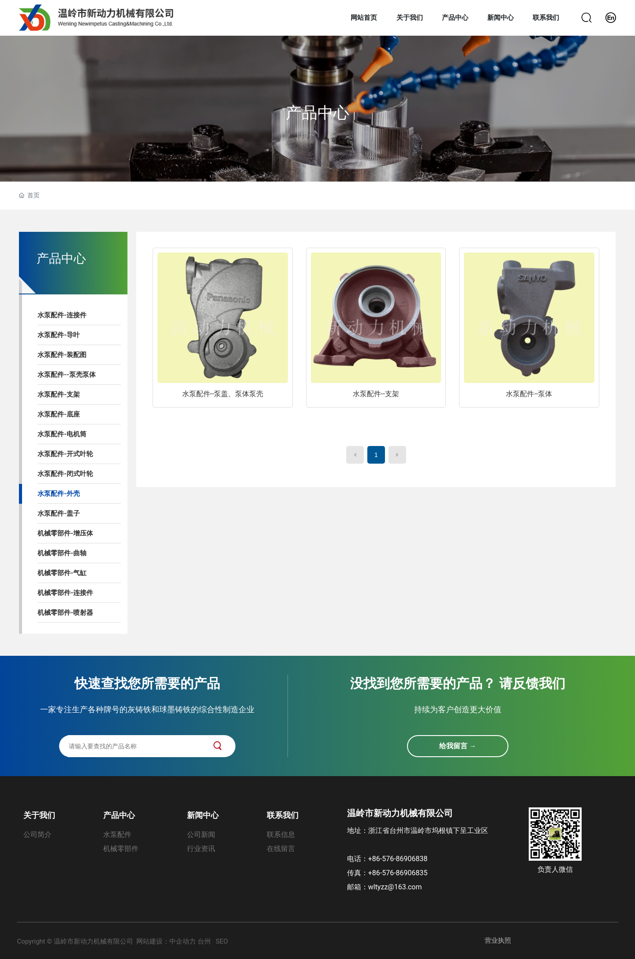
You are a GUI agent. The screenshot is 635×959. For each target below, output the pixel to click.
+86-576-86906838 (399, 859)
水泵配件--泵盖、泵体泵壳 (223, 394)
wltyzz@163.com (395, 887)
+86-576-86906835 (398, 873)
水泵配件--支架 (376, 394)
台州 (204, 941)
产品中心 (317, 113)
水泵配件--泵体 (529, 394)
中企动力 (182, 941)
